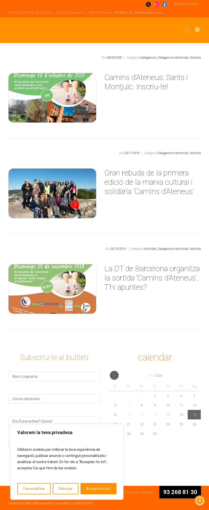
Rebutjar (65, 489)
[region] (66, 462)
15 (141, 415)
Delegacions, (148, 57)
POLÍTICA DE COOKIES (136, 492)
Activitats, (150, 249)
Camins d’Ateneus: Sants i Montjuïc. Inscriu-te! (146, 82)
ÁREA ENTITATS (186, 4)
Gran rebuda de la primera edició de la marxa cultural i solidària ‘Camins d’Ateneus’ (149, 182)
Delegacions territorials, (173, 57)
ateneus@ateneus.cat (149, 12)
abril (154, 375)
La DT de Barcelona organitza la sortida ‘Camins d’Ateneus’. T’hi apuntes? (152, 278)
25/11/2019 (131, 153)
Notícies (195, 57)
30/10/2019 (118, 249)
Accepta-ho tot (98, 489)
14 (128, 415)
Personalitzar (34, 489)
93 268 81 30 (123, 12)
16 (155, 415)
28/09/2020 (114, 57)
